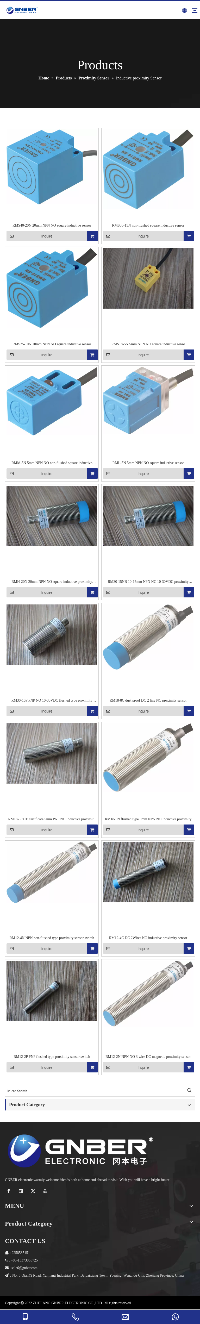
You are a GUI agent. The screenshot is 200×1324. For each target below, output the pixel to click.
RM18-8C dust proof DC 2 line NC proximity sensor (148, 700)
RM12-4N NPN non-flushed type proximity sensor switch (51, 938)
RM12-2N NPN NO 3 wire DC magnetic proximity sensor (148, 1057)
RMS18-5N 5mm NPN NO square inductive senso (148, 344)
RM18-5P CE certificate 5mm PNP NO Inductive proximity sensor (51, 819)
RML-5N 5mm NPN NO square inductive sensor (148, 463)
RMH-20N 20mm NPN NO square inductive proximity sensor (51, 582)
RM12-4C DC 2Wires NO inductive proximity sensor (148, 938)
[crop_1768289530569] (80, 1150)
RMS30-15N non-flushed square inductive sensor (148, 225)
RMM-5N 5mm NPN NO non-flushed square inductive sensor (51, 463)
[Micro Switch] (94, 1091)
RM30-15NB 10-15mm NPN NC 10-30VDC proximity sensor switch (148, 582)
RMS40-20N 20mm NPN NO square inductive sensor (51, 225)
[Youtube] (46, 1191)
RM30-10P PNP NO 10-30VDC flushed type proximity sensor (51, 700)
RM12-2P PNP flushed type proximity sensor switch (52, 1057)
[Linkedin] (21, 1191)
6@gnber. (24, 1268)
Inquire (29, 236)
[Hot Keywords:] (189, 1091)
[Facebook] (9, 1191)
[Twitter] (33, 1191)
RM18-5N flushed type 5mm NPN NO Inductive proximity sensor (148, 819)
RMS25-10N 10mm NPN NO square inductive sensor (51, 344)
